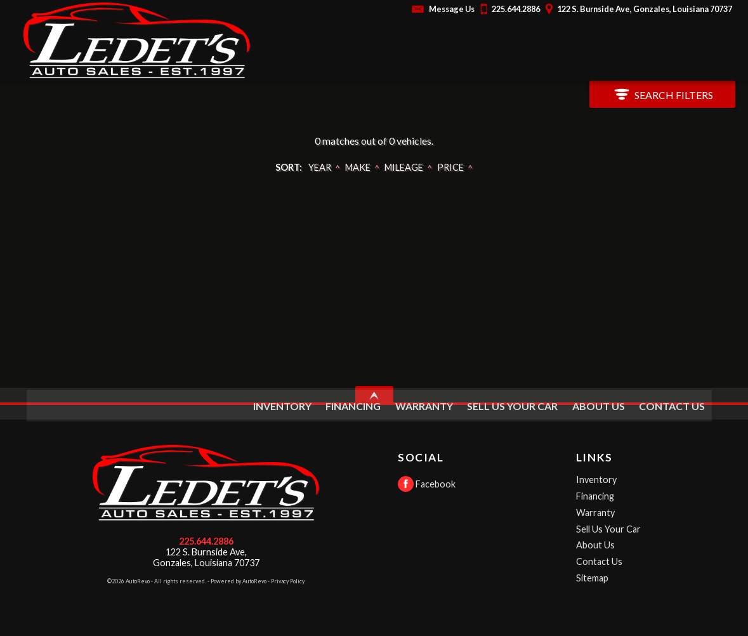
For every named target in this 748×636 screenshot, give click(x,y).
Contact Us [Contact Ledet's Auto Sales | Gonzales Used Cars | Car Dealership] (671, 403)
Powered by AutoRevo (238, 581)
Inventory (596, 479)
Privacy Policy (288, 581)
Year (319, 167)
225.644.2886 (206, 541)
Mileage (403, 167)
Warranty (595, 512)
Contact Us (599, 561)
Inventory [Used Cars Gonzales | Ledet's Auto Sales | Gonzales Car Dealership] (282, 403)
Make (358, 167)
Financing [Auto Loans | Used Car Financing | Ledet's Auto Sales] (353, 403)
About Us (595, 545)
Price (450, 167)
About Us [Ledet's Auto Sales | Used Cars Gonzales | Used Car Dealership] (598, 403)
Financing (595, 496)
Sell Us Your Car (512, 403)
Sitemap (592, 578)
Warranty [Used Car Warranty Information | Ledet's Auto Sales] (423, 403)
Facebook (427, 484)
